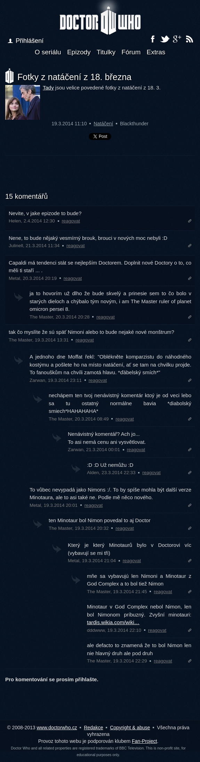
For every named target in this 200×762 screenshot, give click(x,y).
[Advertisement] (100, 178)
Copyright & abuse (130, 727)
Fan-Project (144, 741)
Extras (156, 52)
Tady (48, 88)
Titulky (106, 52)
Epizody (79, 52)
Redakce (93, 727)
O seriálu (48, 52)
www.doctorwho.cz (57, 727)
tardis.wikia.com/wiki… (113, 622)
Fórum (131, 52)
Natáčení (103, 123)
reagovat (71, 220)
